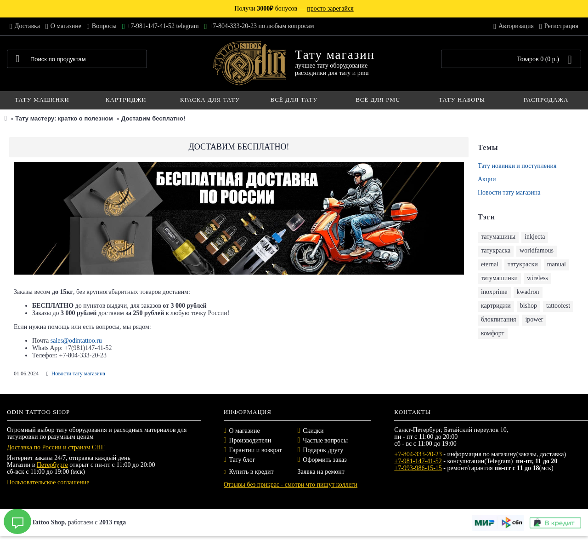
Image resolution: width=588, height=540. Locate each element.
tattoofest (558, 305)
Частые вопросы (325, 440)
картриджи (496, 305)
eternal (489, 264)
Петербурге (52, 464)
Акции (487, 179)
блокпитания (498, 319)
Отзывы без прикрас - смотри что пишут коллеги (290, 484)
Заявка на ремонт (320, 471)
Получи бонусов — (293, 8)
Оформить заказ (324, 459)
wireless (537, 278)
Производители (250, 440)
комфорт (492, 333)
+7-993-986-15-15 (418, 468)
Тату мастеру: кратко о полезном (64, 118)
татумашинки (499, 278)
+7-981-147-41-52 (418, 461)
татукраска (495, 250)
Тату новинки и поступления (517, 165)
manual (556, 264)
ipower (534, 319)
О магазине (244, 430)
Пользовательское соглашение (48, 482)
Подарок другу (323, 450)
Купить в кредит (249, 471)
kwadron (528, 291)
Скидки (313, 430)
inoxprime (494, 291)
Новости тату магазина (509, 192)
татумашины (498, 236)
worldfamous (537, 250)
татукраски (523, 264)
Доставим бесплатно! (153, 118)
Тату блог (242, 459)
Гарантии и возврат (255, 450)
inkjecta (535, 236)
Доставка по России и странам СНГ (56, 447)
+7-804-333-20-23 (418, 454)
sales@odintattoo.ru (76, 340)
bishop (528, 305)
